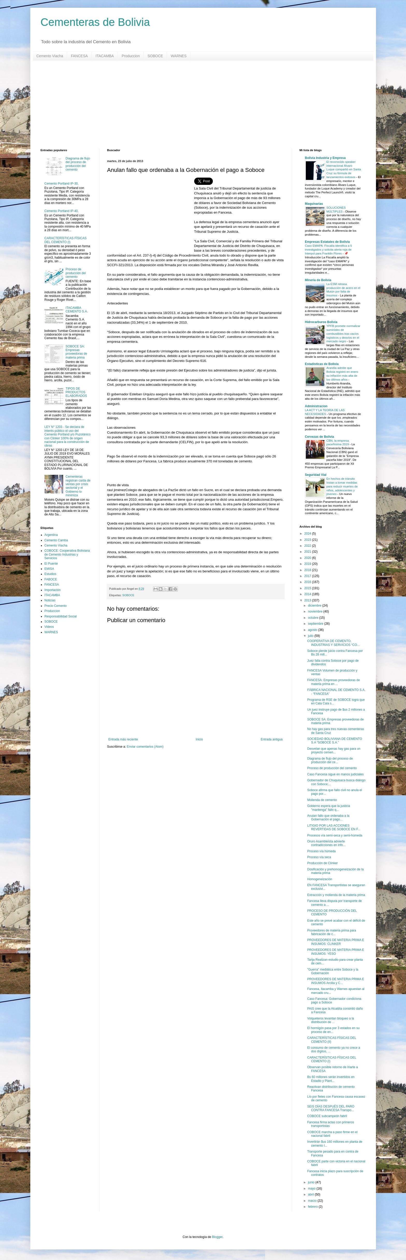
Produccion (131, 56)
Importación (53, 590)
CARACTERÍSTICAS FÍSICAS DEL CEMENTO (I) (66, 240)
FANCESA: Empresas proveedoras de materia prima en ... (333, 682)
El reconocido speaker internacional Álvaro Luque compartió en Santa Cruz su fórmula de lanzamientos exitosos (344, 169)
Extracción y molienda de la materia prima (336, 895)
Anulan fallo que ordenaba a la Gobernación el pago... (328, 817)
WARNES (179, 56)
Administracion (316, 406)
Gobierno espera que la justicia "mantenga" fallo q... (328, 807)
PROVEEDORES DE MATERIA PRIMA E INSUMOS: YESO (335, 951)
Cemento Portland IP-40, (62, 211)
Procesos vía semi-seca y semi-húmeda (334, 835)
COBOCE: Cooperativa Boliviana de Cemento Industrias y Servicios (67, 554)
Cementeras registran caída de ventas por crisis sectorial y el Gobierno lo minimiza (78, 486)
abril (311, 1194)
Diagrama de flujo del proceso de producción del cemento (78, 164)
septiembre (316, 623)
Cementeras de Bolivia (95, 22)
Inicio (199, 739)
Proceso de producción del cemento (76, 273)
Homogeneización (319, 879)
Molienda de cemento (322, 800)
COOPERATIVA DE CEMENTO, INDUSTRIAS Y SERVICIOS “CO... (333, 642)
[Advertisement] (196, 104)
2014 (308, 594)
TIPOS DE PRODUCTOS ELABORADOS (76, 392)
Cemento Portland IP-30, (62, 183)
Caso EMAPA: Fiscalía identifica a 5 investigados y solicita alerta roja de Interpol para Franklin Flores (328, 249)
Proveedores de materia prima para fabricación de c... (331, 932)
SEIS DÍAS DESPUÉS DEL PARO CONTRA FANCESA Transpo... (330, 1108)
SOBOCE (155, 56)
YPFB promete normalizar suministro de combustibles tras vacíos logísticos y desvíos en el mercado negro (343, 333)
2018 (308, 570)
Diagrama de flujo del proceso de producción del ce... (330, 760)
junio (311, 1182)
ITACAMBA (105, 56)
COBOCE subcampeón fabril (327, 1116)
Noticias (50, 600)
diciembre (315, 605)
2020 (308, 558)
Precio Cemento (56, 606)
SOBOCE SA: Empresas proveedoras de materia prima (76, 352)
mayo (312, 1188)
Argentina (51, 535)
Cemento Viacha (50, 56)
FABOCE (51, 579)
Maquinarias (314, 204)
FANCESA (79, 56)
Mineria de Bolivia (318, 280)
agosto (313, 630)
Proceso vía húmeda (321, 851)
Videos (49, 627)
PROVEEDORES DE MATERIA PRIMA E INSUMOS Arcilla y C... (335, 981)
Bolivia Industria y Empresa (325, 158)
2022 (308, 546)
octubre (313, 618)
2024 (308, 533)
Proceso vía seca (319, 857)
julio (311, 636)
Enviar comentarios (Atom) (145, 746)
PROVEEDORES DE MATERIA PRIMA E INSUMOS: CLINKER (335, 941)
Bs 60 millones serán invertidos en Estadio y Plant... (330, 1078)
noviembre (315, 611)
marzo (312, 1201)
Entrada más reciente (123, 739)
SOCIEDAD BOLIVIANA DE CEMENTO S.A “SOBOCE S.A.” (334, 740)
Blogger (217, 1237)
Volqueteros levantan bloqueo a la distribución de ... (330, 1020)
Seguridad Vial (316, 475)
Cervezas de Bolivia (319, 437)
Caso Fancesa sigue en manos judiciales (335, 774)
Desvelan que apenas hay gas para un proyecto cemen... (333, 750)
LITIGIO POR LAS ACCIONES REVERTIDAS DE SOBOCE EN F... (333, 827)
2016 (308, 582)
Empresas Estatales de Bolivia (327, 242)
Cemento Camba (56, 540)
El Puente (51, 563)
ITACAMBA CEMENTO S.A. (77, 309)
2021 (308, 551)
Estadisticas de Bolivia (322, 364)
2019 (308, 564)
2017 (308, 576)
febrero (313, 1206)
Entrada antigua (272, 739)
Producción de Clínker (322, 863)
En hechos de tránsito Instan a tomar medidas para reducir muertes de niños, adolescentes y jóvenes (342, 486)
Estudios (50, 574)
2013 (308, 600)
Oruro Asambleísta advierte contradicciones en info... (326, 843)
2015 (308, 588)
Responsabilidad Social (61, 616)
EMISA (49, 569)
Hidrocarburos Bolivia (321, 322)
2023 (308, 540)
